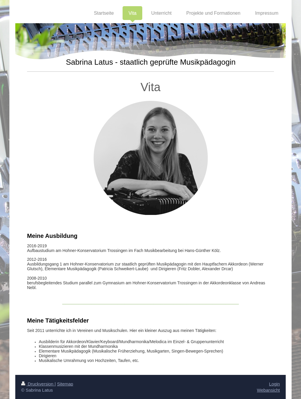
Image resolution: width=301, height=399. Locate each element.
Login (274, 383)
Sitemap (65, 383)
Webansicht (268, 390)
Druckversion (38, 383)
